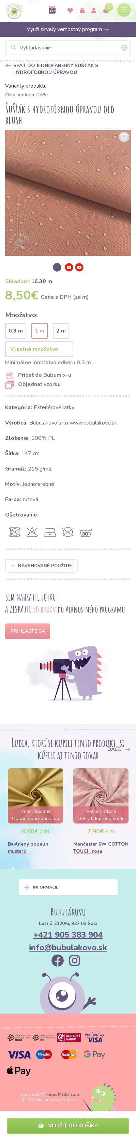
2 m (61, 331)
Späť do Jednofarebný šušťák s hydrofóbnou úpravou (55, 69)
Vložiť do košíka (68, 1125)
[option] (68, 193)
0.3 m (16, 331)
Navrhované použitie (41, 566)
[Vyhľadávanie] (68, 47)
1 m (39, 331)
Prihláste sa (28, 631)
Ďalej (119, 749)
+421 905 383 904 (68, 934)
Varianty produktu (26, 86)
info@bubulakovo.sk (68, 947)
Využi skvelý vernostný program (68, 29)
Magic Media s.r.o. (62, 1094)
